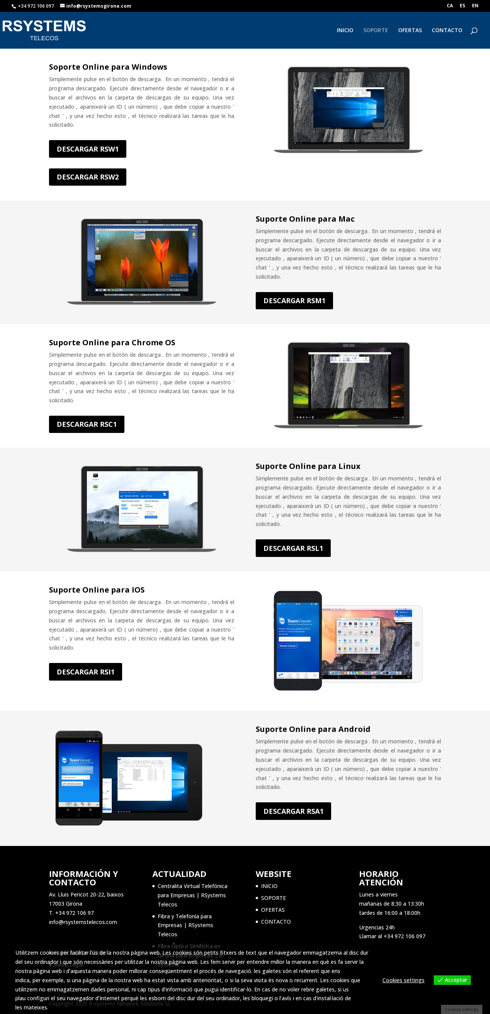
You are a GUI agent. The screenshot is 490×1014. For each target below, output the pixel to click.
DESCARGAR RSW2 (88, 176)
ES (462, 6)
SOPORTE (375, 31)
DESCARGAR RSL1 (293, 548)
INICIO (345, 31)
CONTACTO (447, 31)
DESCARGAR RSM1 (294, 300)
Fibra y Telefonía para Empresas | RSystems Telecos (185, 925)
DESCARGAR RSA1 (293, 811)
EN (475, 6)
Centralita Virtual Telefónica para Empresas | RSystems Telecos (192, 895)
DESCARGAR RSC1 (87, 424)
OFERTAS (410, 31)
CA (450, 6)
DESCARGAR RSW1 (88, 148)
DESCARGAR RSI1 (85, 671)
